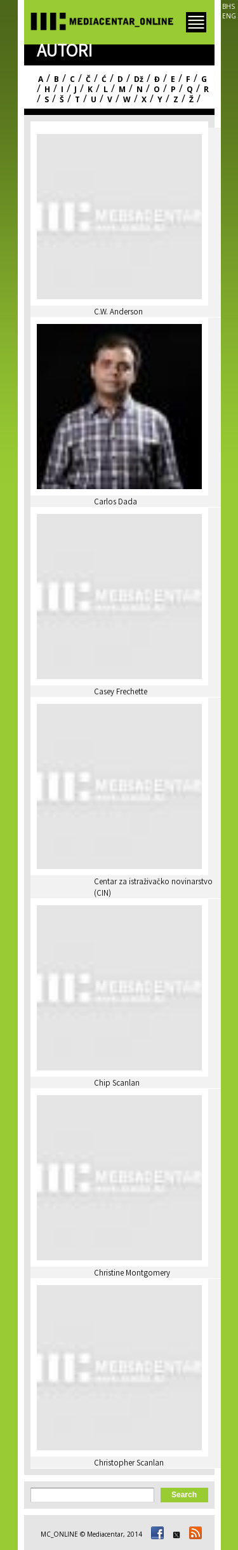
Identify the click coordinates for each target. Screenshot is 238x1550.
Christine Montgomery (132, 1274)
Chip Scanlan (117, 1084)
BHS (228, 6)
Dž (138, 79)
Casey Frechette (120, 693)
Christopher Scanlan (129, 1464)
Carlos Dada (115, 503)
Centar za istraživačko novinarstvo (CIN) (153, 888)
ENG (229, 15)
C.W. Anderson (118, 313)
